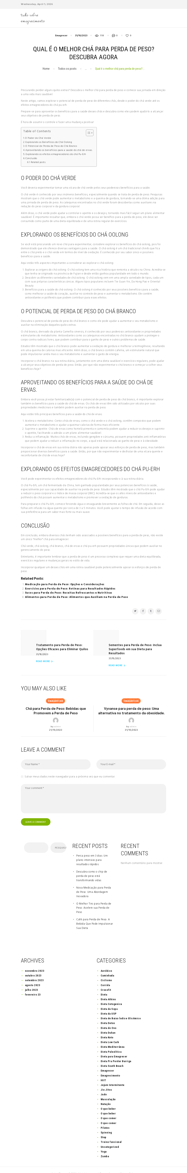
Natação (106, 1095)
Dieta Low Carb (110, 1033)
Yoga (104, 1143)
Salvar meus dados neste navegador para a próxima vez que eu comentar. (70, 768)
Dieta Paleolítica (111, 1043)
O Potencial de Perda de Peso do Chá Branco (51, 146)
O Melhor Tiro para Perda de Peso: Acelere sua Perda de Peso (93, 899)
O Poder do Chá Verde (38, 138)
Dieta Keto (107, 1029)
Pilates (105, 1119)
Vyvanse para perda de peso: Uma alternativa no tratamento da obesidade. (131, 702)
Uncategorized (110, 1138)
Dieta (104, 986)
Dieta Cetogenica (111, 996)
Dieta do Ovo (108, 1019)
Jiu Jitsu (106, 1081)
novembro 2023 (34, 962)
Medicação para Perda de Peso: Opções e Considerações (64, 584)
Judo (104, 1086)
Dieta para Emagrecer (114, 1048)
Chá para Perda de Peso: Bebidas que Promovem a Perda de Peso (55, 702)
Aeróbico (106, 962)
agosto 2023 (32, 976)
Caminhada (107, 967)
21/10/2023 (55, 721)
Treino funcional (111, 1133)
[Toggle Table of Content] (87, 132)
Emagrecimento (110, 1067)
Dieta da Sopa (109, 1000)
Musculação (108, 1091)
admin (57, 717)
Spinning (106, 1124)
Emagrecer (61, 36)
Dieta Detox (108, 1015)
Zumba (105, 1148)
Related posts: (38, 162)
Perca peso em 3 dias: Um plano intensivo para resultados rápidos (92, 851)
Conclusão (31, 158)
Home (46, 68)
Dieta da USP (109, 1005)
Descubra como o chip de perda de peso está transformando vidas (91, 867)
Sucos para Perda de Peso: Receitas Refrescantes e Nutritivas (68, 593)
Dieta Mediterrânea (112, 1038)
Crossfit (106, 981)
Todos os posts (67, 68)
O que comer (108, 1110)
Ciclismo (106, 972)
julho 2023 (31, 981)
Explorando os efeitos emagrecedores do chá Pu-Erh (56, 154)
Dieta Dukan (108, 1024)
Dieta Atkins (108, 991)
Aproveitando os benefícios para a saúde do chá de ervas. (58, 150)
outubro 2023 (33, 967)
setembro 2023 (34, 972)
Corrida (105, 976)
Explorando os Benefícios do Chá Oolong (48, 142)
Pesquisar (60, 840)
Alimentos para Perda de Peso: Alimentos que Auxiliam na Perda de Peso (76, 597)
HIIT (103, 1072)
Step (103, 1129)
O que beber (108, 1100)
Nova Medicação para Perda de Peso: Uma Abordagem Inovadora (93, 883)
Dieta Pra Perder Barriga (116, 1053)
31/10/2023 (81, 36)
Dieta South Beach (112, 1057)
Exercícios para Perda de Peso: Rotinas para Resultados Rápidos (70, 589)
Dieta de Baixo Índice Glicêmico (121, 1010)
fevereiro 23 (33, 986)
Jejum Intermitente (112, 1076)
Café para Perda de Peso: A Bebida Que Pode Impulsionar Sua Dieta (94, 915)
